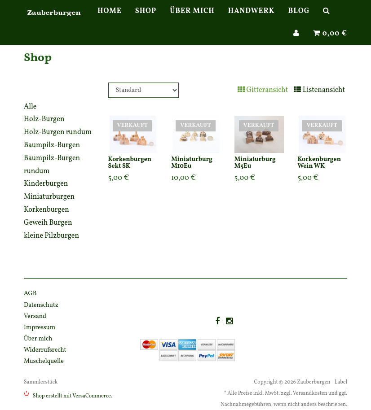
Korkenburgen (46, 210)
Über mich (192, 20)
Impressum (39, 327)
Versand (35, 316)
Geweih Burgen (48, 223)
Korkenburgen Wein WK (319, 162)
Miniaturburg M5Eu (255, 162)
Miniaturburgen (49, 197)
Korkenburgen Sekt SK (130, 162)
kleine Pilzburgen (51, 236)
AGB (30, 293)
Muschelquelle (44, 361)
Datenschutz (41, 305)
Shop (146, 20)
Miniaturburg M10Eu (191, 162)
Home (109, 20)
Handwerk (251, 20)
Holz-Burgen (44, 119)
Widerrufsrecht (45, 350)
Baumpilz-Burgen (52, 145)
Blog (298, 20)
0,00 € (330, 43)
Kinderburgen (46, 184)
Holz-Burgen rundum (58, 132)
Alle (30, 107)
